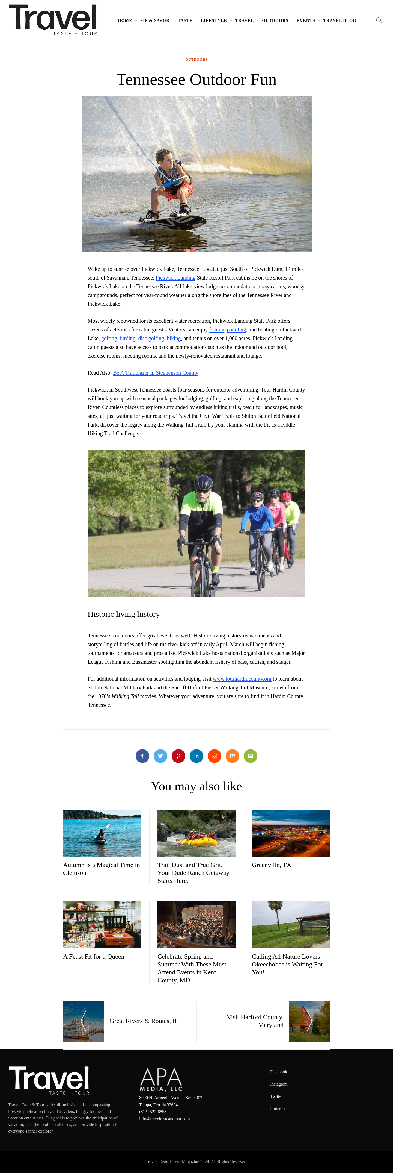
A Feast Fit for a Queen (93, 956)
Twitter (276, 1096)
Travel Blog (339, 20)
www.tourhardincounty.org (242, 679)
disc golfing (150, 338)
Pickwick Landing (175, 278)
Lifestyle (214, 20)
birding (128, 338)
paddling (236, 330)
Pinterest (277, 1108)
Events (306, 20)
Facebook (278, 1071)
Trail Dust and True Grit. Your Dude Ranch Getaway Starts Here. (193, 872)
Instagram (279, 1084)
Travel (244, 20)
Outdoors (275, 20)
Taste (185, 20)
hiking (174, 338)
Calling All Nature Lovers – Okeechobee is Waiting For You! (288, 964)
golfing (109, 338)
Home (125, 20)
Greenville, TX (271, 864)
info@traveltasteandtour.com (164, 1118)
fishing (216, 330)
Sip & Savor (154, 20)
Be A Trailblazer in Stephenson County (155, 373)
